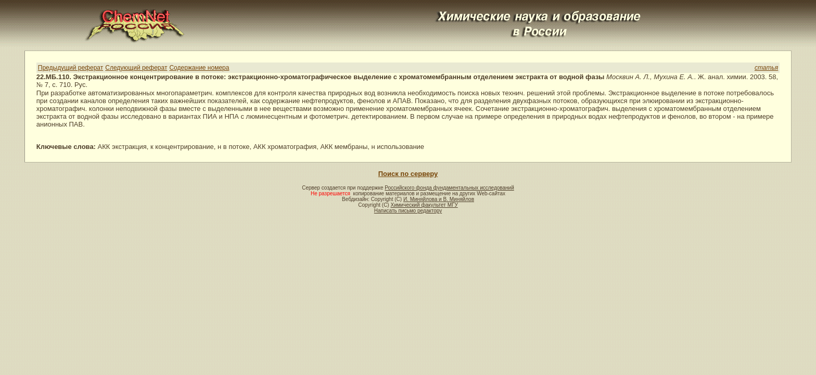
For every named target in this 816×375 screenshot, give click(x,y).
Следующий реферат (136, 67)
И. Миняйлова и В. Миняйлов (438, 199)
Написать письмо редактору (408, 211)
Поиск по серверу (408, 174)
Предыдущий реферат (70, 67)
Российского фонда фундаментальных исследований (449, 188)
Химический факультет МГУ (423, 205)
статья (766, 67)
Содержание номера (199, 67)
